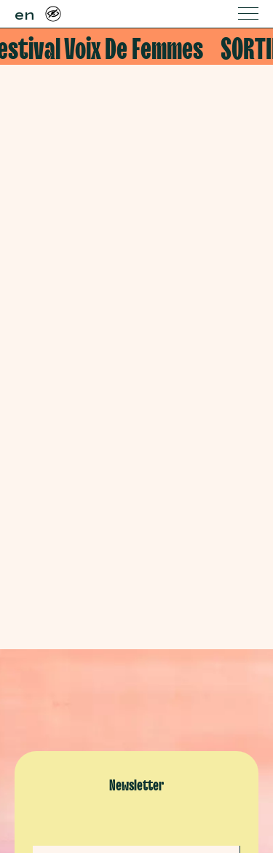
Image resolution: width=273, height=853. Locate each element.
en (24, 13)
